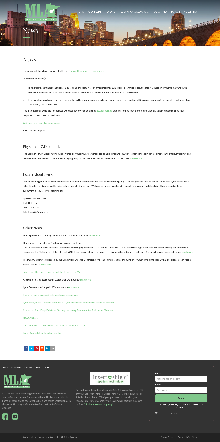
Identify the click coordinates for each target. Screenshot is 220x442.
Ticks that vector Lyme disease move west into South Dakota (54, 325)
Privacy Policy (167, 437)
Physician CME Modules (42, 146)
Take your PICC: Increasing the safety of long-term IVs (51, 271)
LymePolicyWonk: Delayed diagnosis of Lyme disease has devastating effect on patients (68, 302)
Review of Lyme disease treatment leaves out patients (51, 294)
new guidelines (104, 110)
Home (80, 12)
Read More (136, 158)
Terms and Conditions (187, 437)
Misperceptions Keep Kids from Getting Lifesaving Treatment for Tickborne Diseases (68, 310)
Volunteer (190, 12)
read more (94, 235)
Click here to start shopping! (98, 404)
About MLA (160, 12)
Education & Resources (136, 12)
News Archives (31, 317)
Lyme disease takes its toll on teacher (42, 333)
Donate (175, 12)
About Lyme (95, 12)
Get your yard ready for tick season (41, 122)
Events (112, 12)
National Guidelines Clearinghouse (87, 70)
